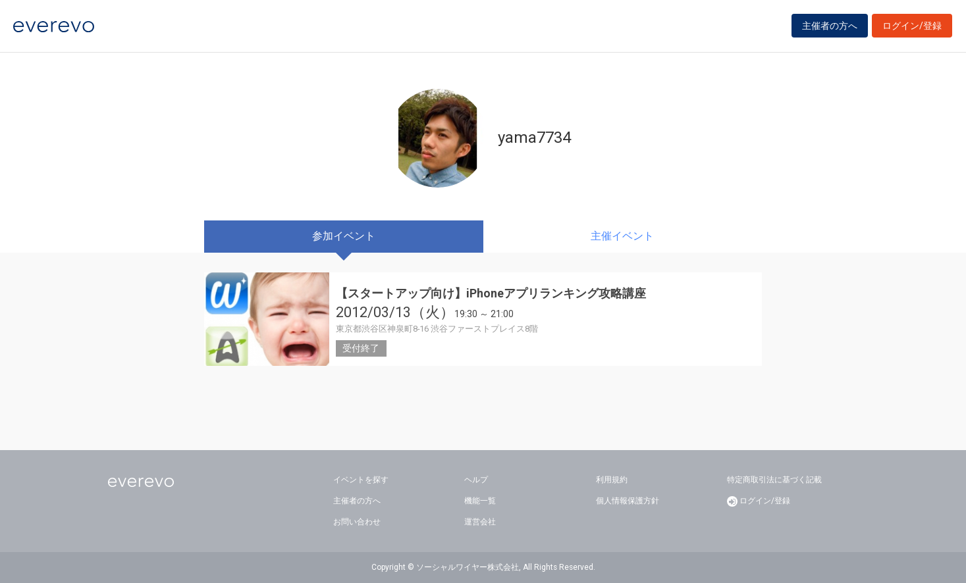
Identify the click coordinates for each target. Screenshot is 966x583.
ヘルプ (476, 479)
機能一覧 (480, 500)
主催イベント (622, 236)
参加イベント (343, 236)
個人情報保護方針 (627, 500)
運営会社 (480, 521)
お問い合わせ (357, 521)
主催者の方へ (829, 27)
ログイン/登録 (912, 27)
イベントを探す (361, 479)
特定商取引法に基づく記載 (774, 479)
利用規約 (612, 479)
